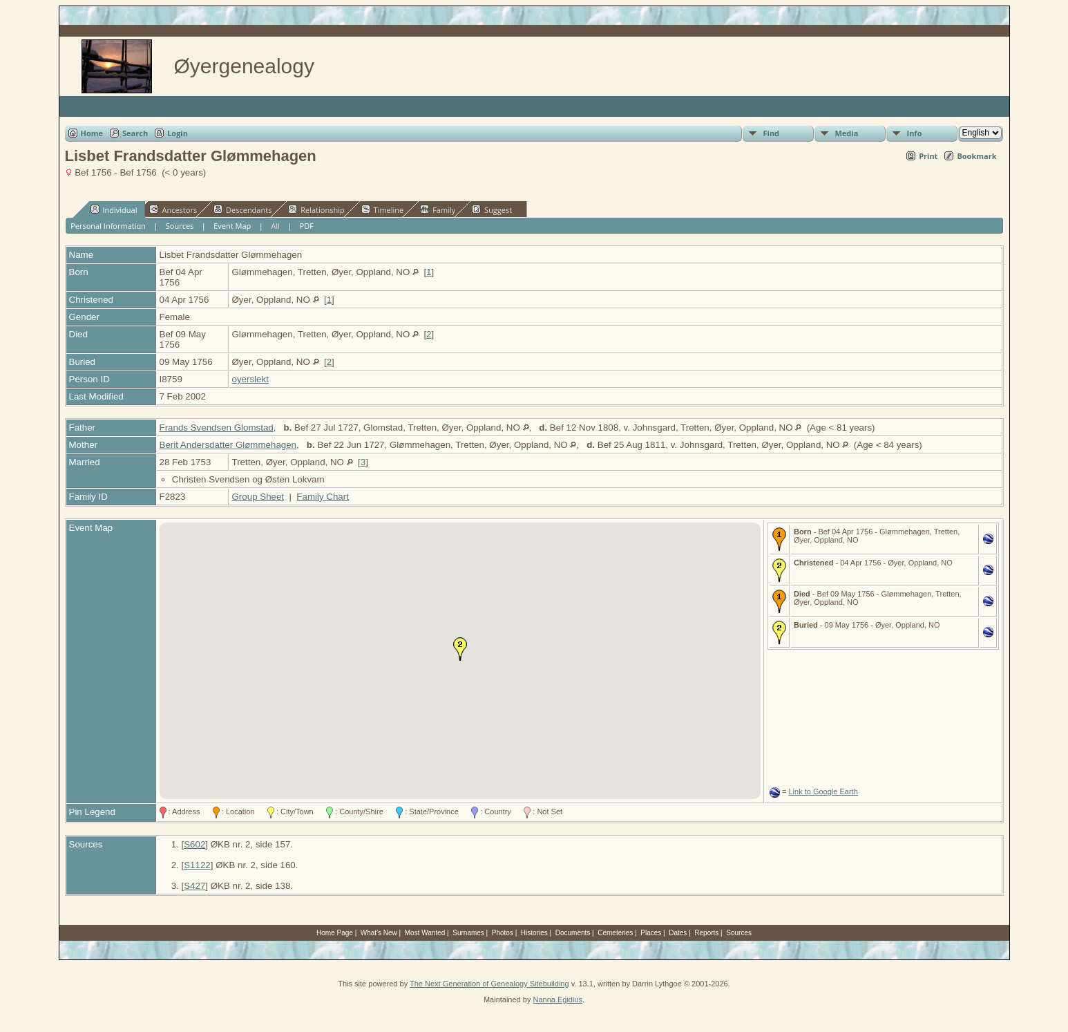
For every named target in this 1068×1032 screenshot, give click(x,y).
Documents (573, 933)
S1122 (197, 865)
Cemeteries (615, 933)
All (275, 226)
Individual (113, 209)
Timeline (382, 209)
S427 (194, 886)
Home (92, 133)
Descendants (242, 209)
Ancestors (173, 209)
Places (650, 933)
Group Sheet (258, 496)
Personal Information (108, 226)
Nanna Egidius (557, 999)
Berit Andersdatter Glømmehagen (228, 445)
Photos (502, 933)
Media (847, 133)
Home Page (334, 933)
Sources (180, 226)
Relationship (316, 209)
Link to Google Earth (822, 791)
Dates (678, 933)
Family (437, 209)
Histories (534, 933)
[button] (460, 649)
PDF (307, 226)
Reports (706, 933)
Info (914, 133)
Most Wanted (425, 933)
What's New (379, 933)
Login (177, 133)
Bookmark (976, 156)
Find (771, 133)
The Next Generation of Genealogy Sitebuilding (489, 983)
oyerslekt (250, 379)
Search (135, 133)
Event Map (232, 226)
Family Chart (322, 496)
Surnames (468, 933)
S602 (194, 844)
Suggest (492, 209)
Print (928, 156)
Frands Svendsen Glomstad (217, 427)
